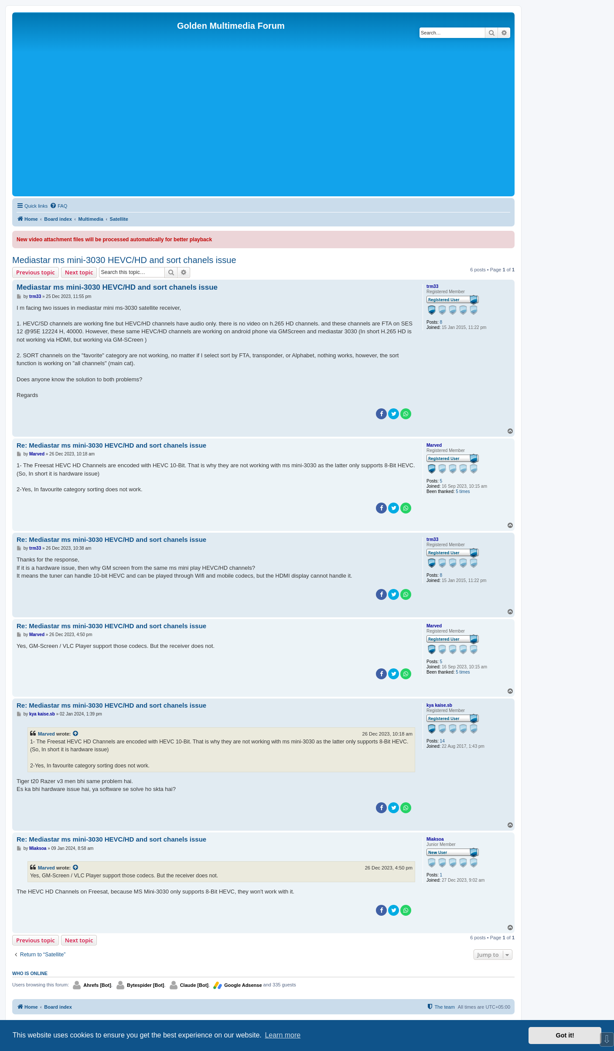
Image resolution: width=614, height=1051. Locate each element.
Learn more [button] (282, 1035)
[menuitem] (58, 206)
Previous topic (35, 272)
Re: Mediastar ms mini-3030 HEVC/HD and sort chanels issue (111, 445)
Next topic (79, 272)
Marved (434, 445)
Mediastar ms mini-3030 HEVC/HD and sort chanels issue (124, 260)
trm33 (432, 286)
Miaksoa (434, 839)
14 (442, 741)
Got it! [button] (565, 1035)
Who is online (30, 973)
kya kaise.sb (439, 705)
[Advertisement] (263, 129)
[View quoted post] (76, 734)
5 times (463, 491)
